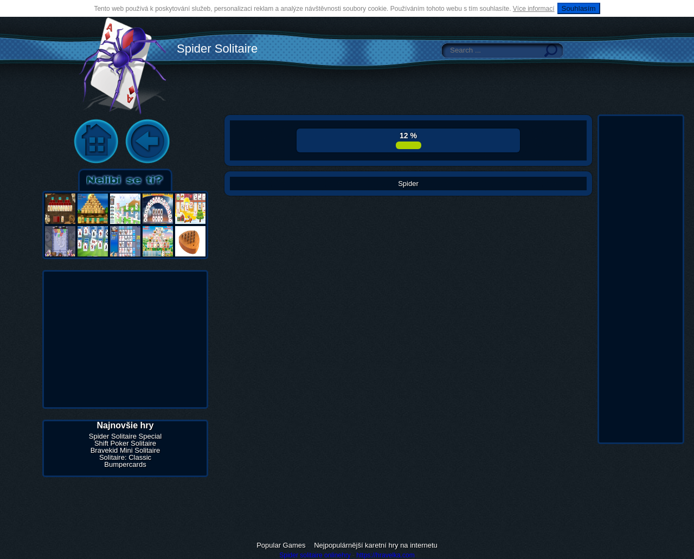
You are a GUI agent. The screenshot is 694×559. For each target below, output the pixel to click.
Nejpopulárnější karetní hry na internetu (376, 545)
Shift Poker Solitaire (125, 443)
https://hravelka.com (385, 555)
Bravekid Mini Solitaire (125, 450)
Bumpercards (125, 464)
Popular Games (280, 545)
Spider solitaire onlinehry (314, 555)
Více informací (534, 8)
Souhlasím (579, 8)
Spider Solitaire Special (125, 436)
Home (96, 142)
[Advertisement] (125, 339)
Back (147, 142)
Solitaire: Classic (125, 457)
